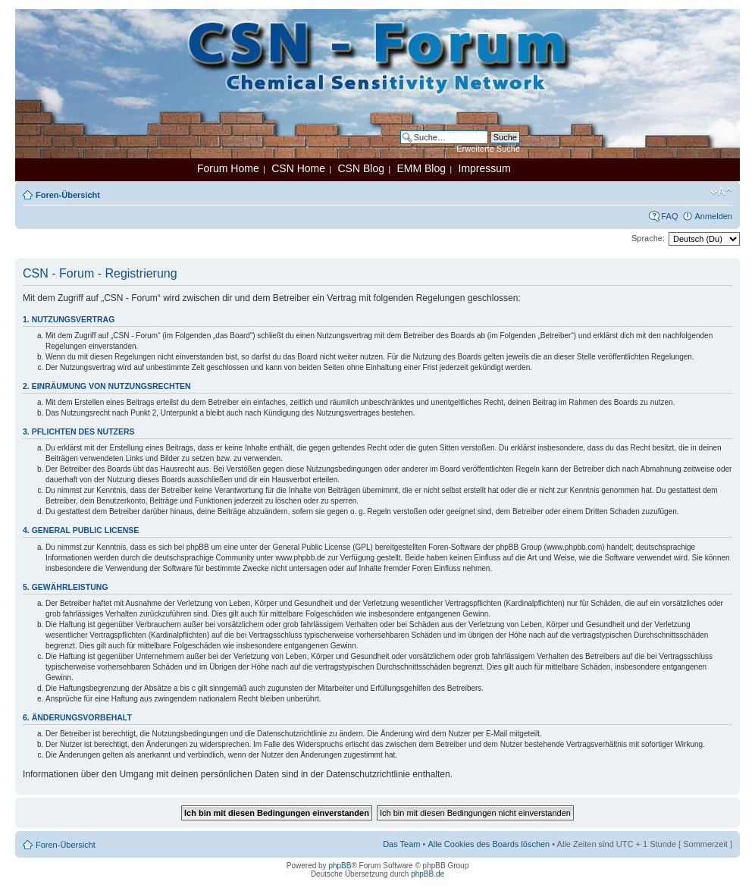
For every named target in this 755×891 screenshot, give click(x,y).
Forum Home (228, 168)
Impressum (485, 168)
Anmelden (713, 216)
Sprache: (648, 238)
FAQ (669, 216)
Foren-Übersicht (68, 194)
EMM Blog (421, 168)
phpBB (339, 865)
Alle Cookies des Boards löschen (489, 844)
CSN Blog (360, 168)
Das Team (401, 844)
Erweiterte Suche (488, 148)
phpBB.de (427, 874)
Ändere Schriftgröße (721, 192)
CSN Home (298, 168)
